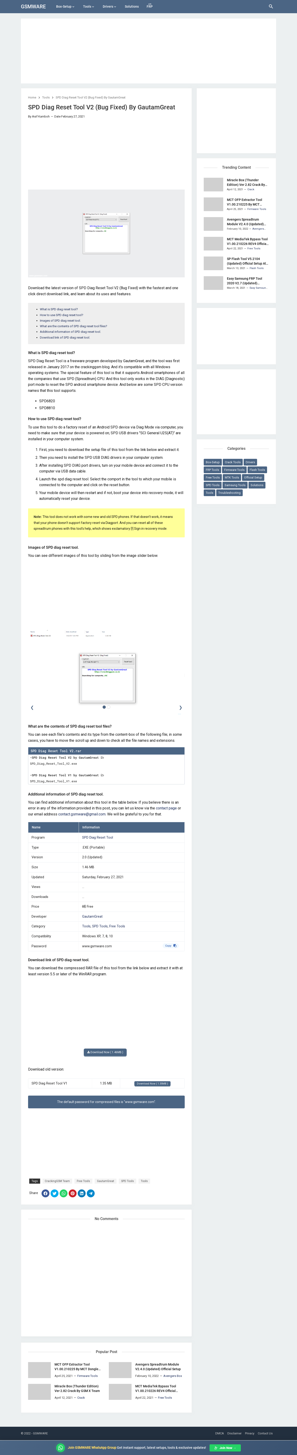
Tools (87, 6)
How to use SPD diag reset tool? (61, 315)
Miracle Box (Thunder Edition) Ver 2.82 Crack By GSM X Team (77, 1388)
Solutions (132, 6)
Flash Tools (257, 470)
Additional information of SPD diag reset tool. (70, 331)
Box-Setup (63, 6)
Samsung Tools (235, 485)
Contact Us (265, 1433)
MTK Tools (232, 477)
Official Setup (253, 477)
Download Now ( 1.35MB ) (152, 1083)
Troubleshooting (229, 493)
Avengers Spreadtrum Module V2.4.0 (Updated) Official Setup (158, 1367)
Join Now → (225, 1448)
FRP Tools (212, 470)
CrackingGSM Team (57, 1181)
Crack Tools (233, 462)
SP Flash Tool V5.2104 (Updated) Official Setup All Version (247, 261)
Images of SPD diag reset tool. (60, 320)
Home (32, 97)
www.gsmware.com (97, 946)
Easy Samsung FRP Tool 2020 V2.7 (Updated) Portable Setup (244, 281)
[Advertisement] (148, 51)
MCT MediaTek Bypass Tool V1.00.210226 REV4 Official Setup (155, 1388)
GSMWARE (33, 7)
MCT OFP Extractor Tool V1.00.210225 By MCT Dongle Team (76, 1367)
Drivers (108, 6)
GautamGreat (92, 917)
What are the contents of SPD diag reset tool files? (73, 326)
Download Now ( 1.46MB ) (105, 1052)
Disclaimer (234, 1433)
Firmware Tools (234, 470)
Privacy (249, 1433)
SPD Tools (100, 926)
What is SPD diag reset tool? (59, 309)
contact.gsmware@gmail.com (82, 814)
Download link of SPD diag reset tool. (65, 337)
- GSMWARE (39, 1433)
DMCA (219, 1433)
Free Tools (117, 926)
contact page (166, 808)
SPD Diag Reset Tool (97, 838)
